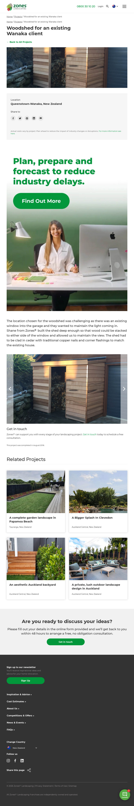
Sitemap (73, 786)
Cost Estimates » (16, 701)
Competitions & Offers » (20, 715)
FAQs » (11, 729)
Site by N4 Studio (15, 799)
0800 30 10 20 (86, 6)
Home (9, 16)
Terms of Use (61, 786)
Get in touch (89, 434)
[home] (17, 6)
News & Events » (16, 722)
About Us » (13, 708)
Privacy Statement (44, 786)
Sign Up (25, 680)
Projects (18, 16)
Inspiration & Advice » (19, 694)
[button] (114, 6)
